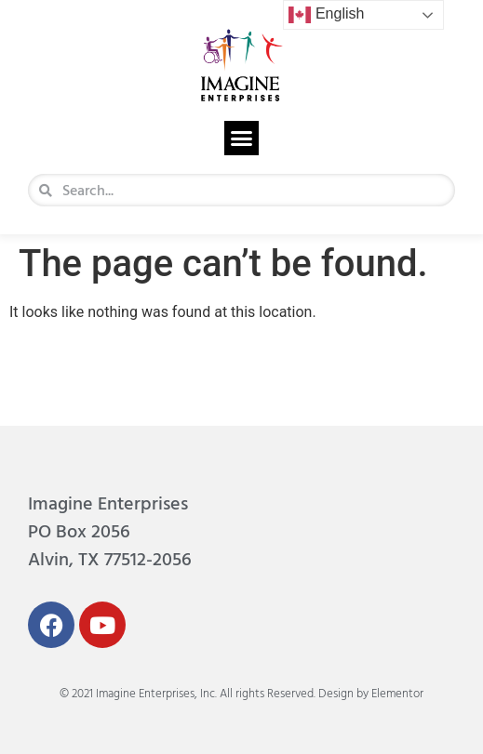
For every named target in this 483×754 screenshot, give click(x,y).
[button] (242, 138)
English (326, 15)
